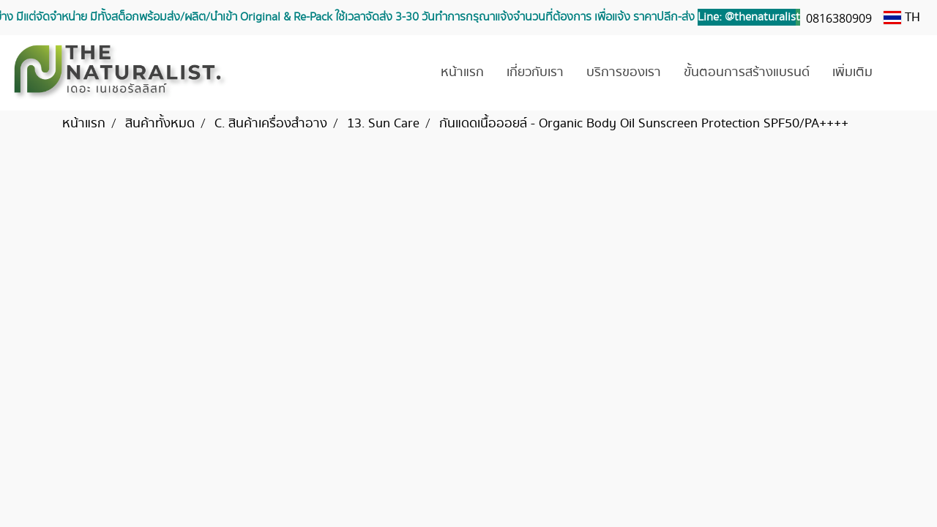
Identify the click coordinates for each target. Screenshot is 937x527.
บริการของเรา (623, 72)
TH (902, 17)
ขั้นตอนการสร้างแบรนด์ (747, 72)
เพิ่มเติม (852, 72)
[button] (905, 73)
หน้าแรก (462, 72)
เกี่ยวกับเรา (535, 72)
